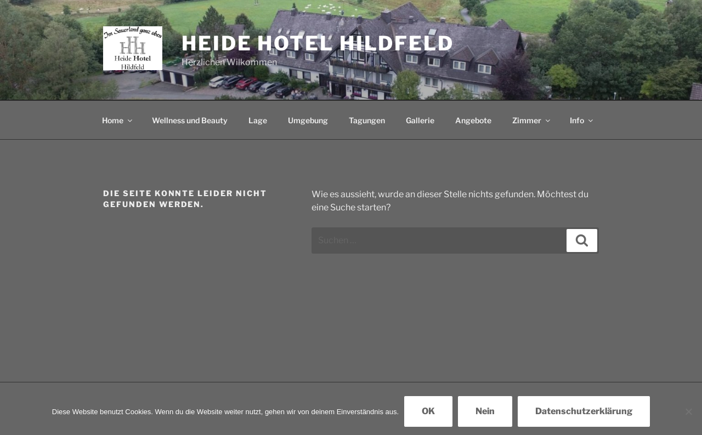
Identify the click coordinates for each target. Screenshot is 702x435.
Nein (485, 411)
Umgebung (308, 120)
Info (582, 120)
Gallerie (420, 120)
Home (118, 120)
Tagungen (367, 120)
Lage (257, 120)
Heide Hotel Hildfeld (318, 43)
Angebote (473, 120)
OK (428, 411)
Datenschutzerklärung (583, 411)
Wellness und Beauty (190, 120)
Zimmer (532, 120)
